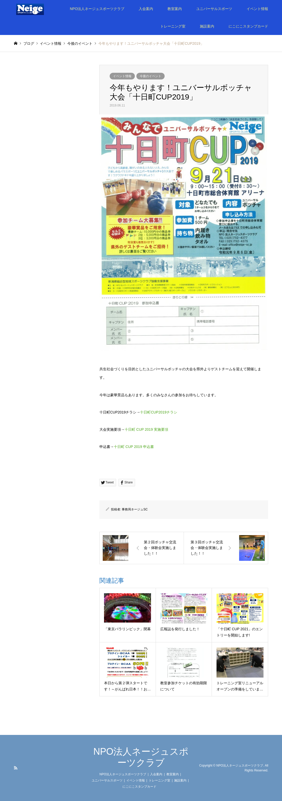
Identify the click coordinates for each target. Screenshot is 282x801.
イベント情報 (257, 9)
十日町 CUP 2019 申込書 (134, 447)
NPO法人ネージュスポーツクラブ (97, 9)
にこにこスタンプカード (248, 26)
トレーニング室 (172, 26)
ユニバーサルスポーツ (214, 9)
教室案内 (174, 9)
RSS (15, 768)
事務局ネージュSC (135, 509)
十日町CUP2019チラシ (158, 412)
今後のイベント (150, 76)
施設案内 (207, 26)
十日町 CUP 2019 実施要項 (146, 429)
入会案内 (146, 9)
